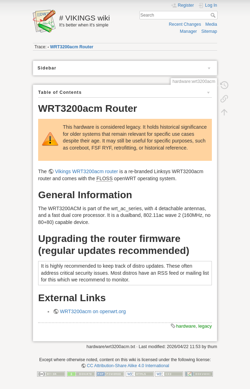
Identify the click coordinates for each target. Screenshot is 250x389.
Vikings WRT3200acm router (86, 171)
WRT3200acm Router (72, 46)
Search (213, 15)
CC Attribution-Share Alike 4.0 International (128, 365)
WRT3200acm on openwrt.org (93, 311)
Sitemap (209, 31)
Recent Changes (185, 24)
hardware (186, 326)
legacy (205, 326)
